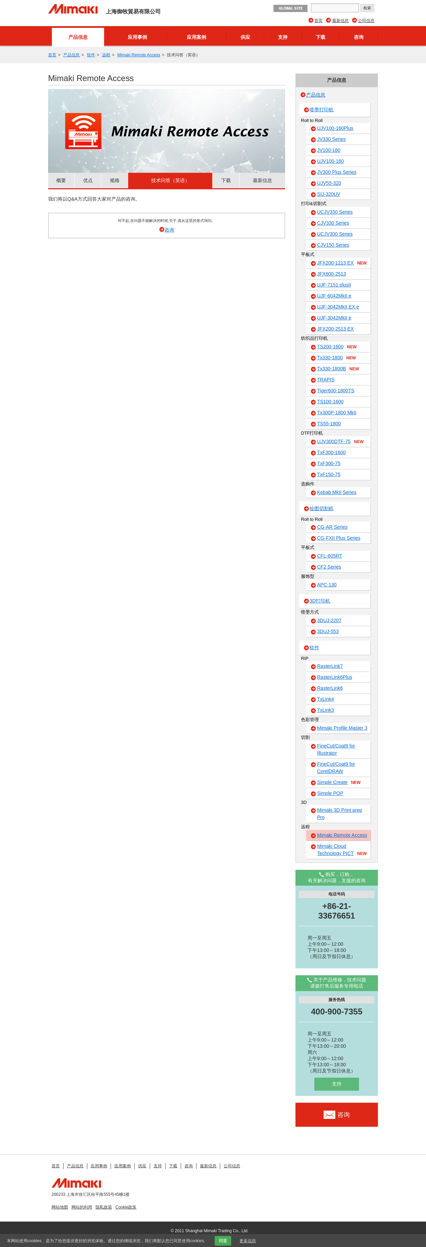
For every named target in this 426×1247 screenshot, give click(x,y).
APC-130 (327, 584)
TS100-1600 (330, 401)
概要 (61, 180)
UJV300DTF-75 (340, 442)
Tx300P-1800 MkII (336, 412)
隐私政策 (104, 1207)
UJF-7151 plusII (334, 285)
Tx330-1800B (338, 369)
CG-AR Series (332, 527)
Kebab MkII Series (336, 492)
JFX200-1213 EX (342, 263)
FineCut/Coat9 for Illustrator (336, 749)
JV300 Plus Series (336, 172)
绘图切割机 (322, 508)
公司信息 (366, 20)
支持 (283, 37)
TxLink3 (325, 710)
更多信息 (247, 1240)
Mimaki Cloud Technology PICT (342, 850)
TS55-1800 (329, 423)
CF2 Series (329, 567)
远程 (106, 55)
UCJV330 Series (335, 212)
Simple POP (330, 793)
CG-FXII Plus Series (338, 538)
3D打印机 (320, 601)
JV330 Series (331, 139)
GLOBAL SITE (290, 8)
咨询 (358, 37)
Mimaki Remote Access (138, 55)
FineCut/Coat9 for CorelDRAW (336, 767)
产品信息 (78, 37)
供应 (245, 37)
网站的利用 (81, 1207)
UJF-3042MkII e (334, 318)
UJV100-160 (330, 161)
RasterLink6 (330, 688)
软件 (91, 55)
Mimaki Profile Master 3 (342, 728)
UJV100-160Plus (335, 128)
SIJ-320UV (328, 194)
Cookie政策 (125, 1207)
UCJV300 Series (335, 234)
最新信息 (340, 20)
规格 (115, 180)
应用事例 (137, 37)
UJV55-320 (329, 183)
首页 (318, 20)
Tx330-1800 (336, 358)
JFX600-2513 (331, 274)
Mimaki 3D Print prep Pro (339, 813)
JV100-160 (328, 150)
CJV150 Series (333, 245)
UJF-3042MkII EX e (338, 307)
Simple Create (339, 782)
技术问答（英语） (170, 180)
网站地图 (60, 1207)
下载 (320, 37)
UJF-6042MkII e (334, 296)
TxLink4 (325, 699)
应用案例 (196, 37)
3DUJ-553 (328, 631)
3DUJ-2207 (329, 620)
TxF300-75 (328, 463)
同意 (223, 1240)
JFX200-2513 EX (335, 329)
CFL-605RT (329, 556)
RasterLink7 (330, 666)
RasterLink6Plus (334, 677)
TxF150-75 (328, 474)
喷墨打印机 (322, 109)
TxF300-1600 (331, 452)
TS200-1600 (337, 347)
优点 (88, 180)
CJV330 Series (333, 223)
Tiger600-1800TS (335, 390)
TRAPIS (326, 379)
